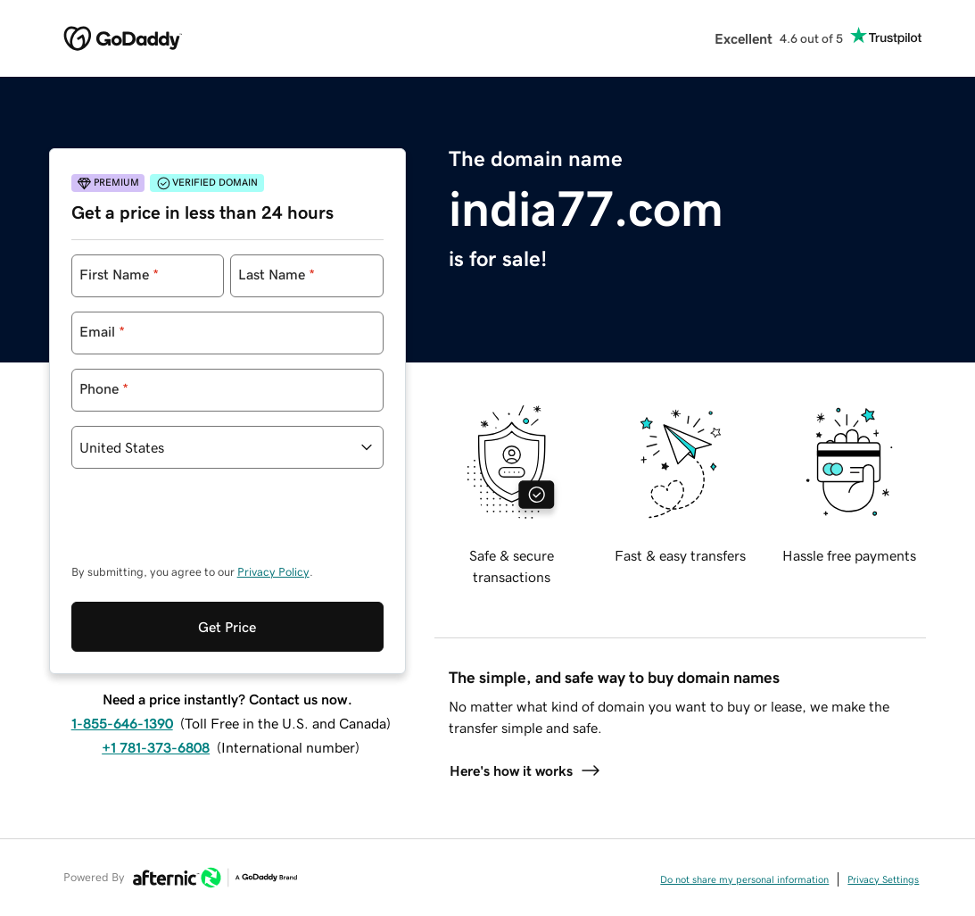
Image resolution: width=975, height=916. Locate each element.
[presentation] (207, 525)
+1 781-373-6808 (156, 747)
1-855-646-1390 (122, 723)
